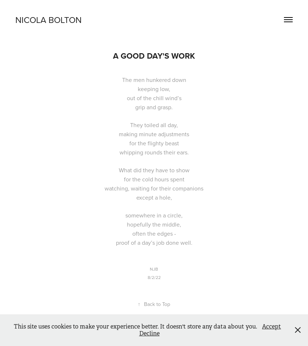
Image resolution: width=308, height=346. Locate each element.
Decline (149, 333)
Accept (271, 326)
